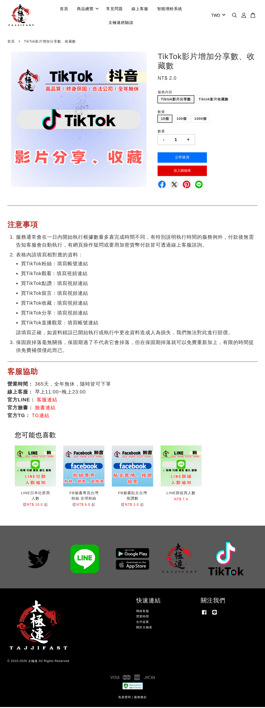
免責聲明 (124, 698)
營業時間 (142, 617)
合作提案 (142, 623)
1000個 (200, 120)
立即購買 (182, 158)
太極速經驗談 (120, 23)
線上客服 (140, 9)
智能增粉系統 (169, 9)
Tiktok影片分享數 (176, 100)
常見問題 (114, 9)
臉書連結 (45, 408)
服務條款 (140, 698)
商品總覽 (88, 9)
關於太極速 (144, 628)
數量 (161, 112)
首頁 (64, 9)
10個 (165, 120)
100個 (182, 120)
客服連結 (47, 400)
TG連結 (41, 416)
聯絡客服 (142, 612)
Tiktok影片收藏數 (214, 100)
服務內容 (165, 93)
